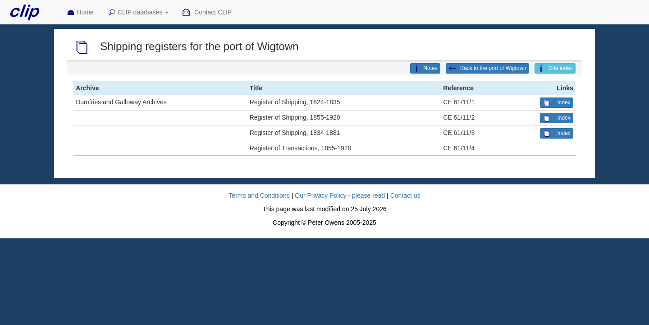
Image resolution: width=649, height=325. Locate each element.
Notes (425, 69)
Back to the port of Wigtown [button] (487, 69)
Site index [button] (555, 69)
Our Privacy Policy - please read (340, 195)
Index (557, 103)
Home (80, 13)
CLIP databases (138, 13)
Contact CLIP (207, 13)
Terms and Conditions (259, 195)
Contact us (405, 195)
